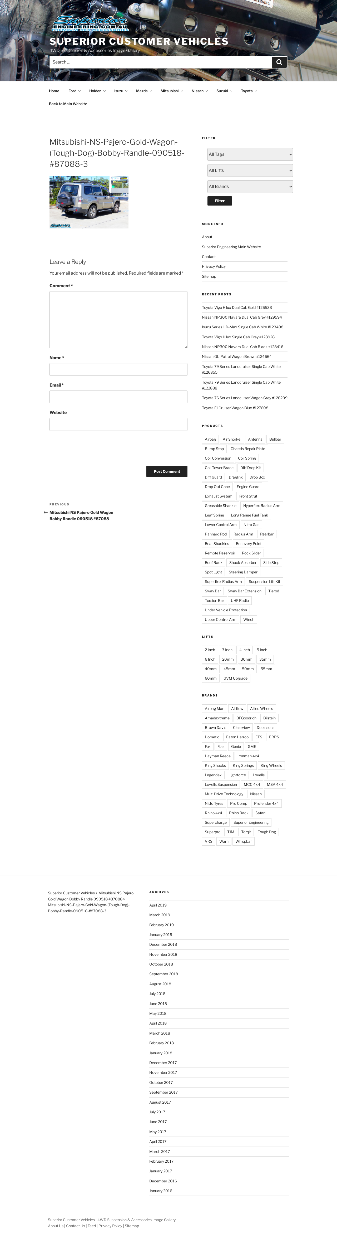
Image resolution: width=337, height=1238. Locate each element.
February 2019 (161, 925)
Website (58, 412)
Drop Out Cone (217, 486)
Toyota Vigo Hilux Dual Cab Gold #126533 (237, 307)
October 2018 (161, 964)
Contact (209, 256)
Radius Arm (243, 534)
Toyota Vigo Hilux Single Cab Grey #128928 (238, 337)
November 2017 (163, 1072)
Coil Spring (247, 458)
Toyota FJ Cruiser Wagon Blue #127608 (235, 408)
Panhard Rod (216, 534)
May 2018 (157, 1013)
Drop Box (257, 477)
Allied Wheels (261, 708)
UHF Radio (240, 600)
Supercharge (216, 822)
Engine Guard (248, 486)
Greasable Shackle (220, 505)
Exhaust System (218, 496)
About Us (55, 1226)
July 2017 (157, 1112)
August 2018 (160, 984)
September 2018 (163, 974)
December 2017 (163, 1062)
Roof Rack (213, 562)
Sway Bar (213, 591)
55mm (266, 668)
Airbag (210, 439)
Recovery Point (248, 543)
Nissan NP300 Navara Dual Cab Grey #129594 (242, 317)
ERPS (274, 737)
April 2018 (158, 1023)
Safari (260, 813)
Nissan (200, 91)
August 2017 (160, 1102)
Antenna (255, 439)
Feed (92, 1226)
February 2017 (161, 1161)
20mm (228, 659)
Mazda (144, 91)
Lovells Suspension (221, 784)
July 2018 (157, 993)
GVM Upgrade (235, 678)
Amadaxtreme (217, 718)
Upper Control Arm (220, 619)
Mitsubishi (172, 91)
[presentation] (89, 447)
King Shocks (215, 765)
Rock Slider (251, 553)
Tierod (273, 591)
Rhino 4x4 (213, 813)
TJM (230, 832)
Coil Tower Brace (219, 467)
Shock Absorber (242, 562)
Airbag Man (214, 708)
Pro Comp (238, 803)
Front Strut (248, 496)
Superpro (212, 832)
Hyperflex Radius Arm (261, 505)
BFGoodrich (246, 718)
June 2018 (158, 1003)
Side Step (271, 562)
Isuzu (121, 91)
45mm (229, 668)
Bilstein (269, 718)
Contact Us (75, 1226)
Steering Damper (243, 572)
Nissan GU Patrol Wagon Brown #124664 (237, 356)
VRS (208, 841)
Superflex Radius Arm (223, 581)
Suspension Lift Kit (264, 581)
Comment (61, 285)
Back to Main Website (68, 103)
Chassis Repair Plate (248, 448)
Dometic (212, 737)
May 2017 (157, 1131)
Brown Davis (215, 727)
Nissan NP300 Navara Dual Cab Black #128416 (242, 346)
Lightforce (237, 775)
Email (56, 385)
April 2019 (158, 905)
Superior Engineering (251, 822)
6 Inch (210, 659)
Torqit (246, 832)
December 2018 (163, 944)
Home (54, 91)
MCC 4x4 (252, 784)
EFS (258, 737)
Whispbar (243, 841)
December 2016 (163, 1181)
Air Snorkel (232, 439)
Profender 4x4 (266, 803)
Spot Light (213, 572)
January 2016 (160, 1190)
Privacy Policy (214, 266)
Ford (74, 91)
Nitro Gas (251, 524)
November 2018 (163, 954)
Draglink (236, 477)
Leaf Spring (214, 515)
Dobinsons (265, 727)
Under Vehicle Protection (226, 610)
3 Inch (227, 649)
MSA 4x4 (275, 784)
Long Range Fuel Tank (249, 515)
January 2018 (160, 1053)
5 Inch (262, 649)
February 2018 (161, 1043)
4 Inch (244, 649)
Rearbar (267, 534)
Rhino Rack (239, 813)
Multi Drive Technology (224, 794)
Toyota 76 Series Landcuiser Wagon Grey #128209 (245, 398)
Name (56, 357)
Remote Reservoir (220, 553)
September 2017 (163, 1092)
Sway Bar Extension (244, 591)
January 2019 (160, 934)
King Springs (243, 765)
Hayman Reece (218, 756)
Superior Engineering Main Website (231, 247)
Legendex (213, 775)
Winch (248, 619)
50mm (248, 668)
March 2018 (159, 1033)
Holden (97, 91)
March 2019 (159, 915)
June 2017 (158, 1121)
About (207, 237)
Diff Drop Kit (250, 467)
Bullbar (275, 439)
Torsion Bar (214, 600)
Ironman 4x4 (248, 756)
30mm (246, 659)
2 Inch (210, 649)
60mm (211, 678)
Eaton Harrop (237, 737)
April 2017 (157, 1141)
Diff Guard (213, 477)
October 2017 (161, 1082)
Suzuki (224, 91)
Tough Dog (267, 832)
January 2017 (160, 1171)
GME (252, 746)
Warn (224, 841)
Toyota (249, 91)
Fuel (220, 746)
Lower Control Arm (221, 524)
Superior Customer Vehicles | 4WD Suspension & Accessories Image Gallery (112, 1219)
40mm (211, 668)
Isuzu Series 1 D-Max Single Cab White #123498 (242, 327)
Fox (208, 746)
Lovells (259, 775)
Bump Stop (214, 448)
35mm (265, 659)
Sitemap (209, 276)
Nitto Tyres (214, 803)
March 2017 (159, 1151)
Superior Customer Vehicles (139, 41)
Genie (236, 746)
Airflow (237, 708)
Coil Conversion (218, 458)
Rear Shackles (217, 543)
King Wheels (271, 765)
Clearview (241, 727)
